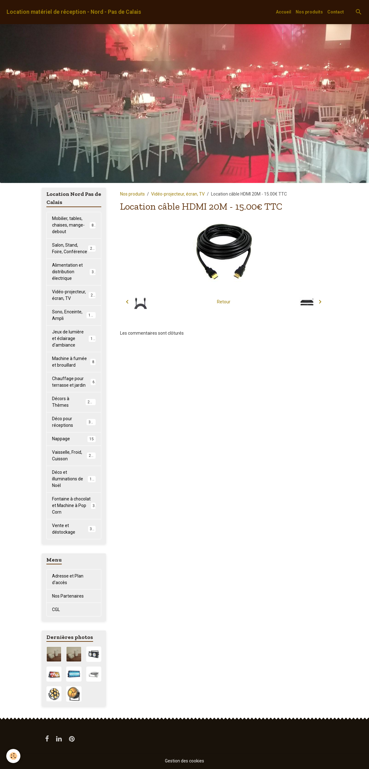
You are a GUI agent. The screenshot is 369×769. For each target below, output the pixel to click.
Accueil (283, 11)
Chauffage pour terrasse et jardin (73, 382)
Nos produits (309, 11)
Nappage (73, 439)
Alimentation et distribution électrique (74, 272)
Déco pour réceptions (73, 422)
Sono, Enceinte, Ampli (73, 315)
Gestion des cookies (184, 760)
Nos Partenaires (68, 596)
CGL (56, 609)
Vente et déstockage (73, 529)
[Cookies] (13, 756)
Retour (223, 301)
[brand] (73, 12)
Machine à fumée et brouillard (73, 362)
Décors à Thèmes (73, 402)
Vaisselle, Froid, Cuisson (73, 455)
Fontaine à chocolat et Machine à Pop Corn (73, 505)
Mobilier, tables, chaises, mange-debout (74, 225)
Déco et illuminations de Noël (74, 479)
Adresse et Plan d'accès (67, 579)
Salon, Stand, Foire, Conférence (74, 248)
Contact (335, 11)
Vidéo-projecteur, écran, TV (178, 193)
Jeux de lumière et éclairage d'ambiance (74, 338)
